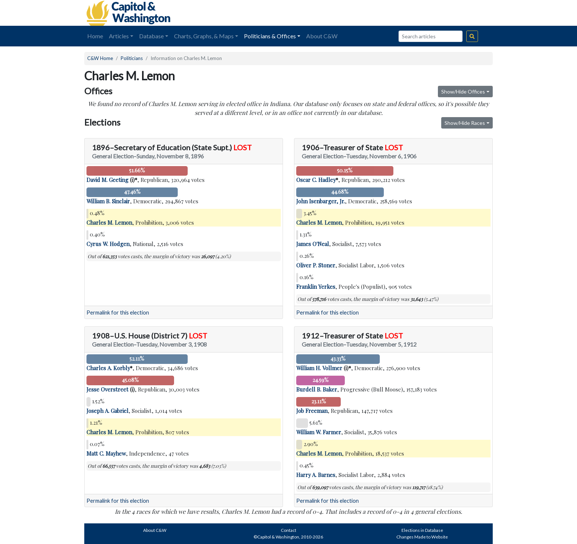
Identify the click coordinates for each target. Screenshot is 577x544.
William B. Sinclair (108, 201)
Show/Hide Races (465, 123)
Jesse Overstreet (107, 389)
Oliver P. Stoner (315, 265)
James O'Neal (312, 244)
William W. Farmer (318, 432)
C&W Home (100, 58)
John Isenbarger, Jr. (320, 201)
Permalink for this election (117, 312)
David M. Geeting (107, 179)
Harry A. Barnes (315, 474)
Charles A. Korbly (108, 368)
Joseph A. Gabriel (107, 410)
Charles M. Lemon (109, 222)
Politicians (132, 58)
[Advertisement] (410, 13)
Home (95, 35)
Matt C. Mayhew (106, 453)
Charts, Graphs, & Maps (204, 35)
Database (151, 35)
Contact (288, 530)
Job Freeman (312, 410)
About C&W (321, 35)
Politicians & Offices (270, 35)
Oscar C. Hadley (316, 179)
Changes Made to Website (422, 537)
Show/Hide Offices (463, 91)
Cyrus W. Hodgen (108, 244)
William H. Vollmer (319, 368)
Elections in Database (422, 530)
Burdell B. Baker (316, 389)
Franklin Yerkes (315, 286)
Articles (119, 35)
